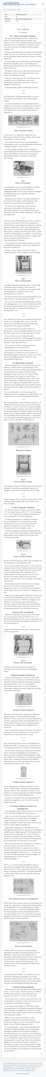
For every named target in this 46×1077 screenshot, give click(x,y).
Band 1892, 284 (11, 9)
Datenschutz (19, 1073)
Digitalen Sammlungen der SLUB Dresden (14, 1068)
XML (17, 21)
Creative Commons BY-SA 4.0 (10, 1065)
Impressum (27, 1073)
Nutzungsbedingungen (28, 1070)
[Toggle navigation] (43, 4)
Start (4, 9)
